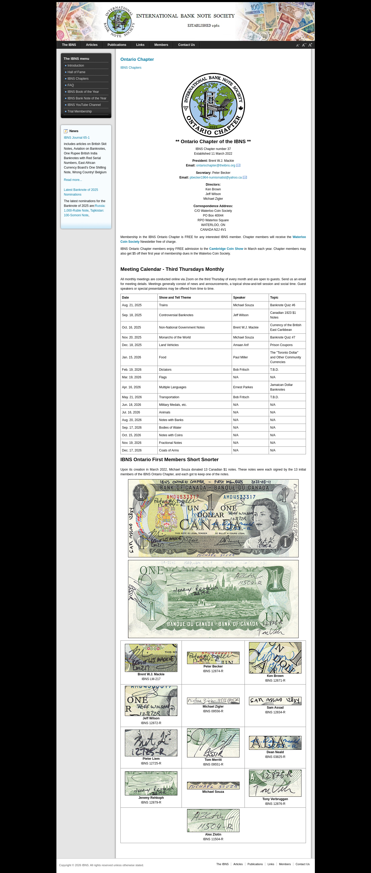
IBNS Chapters (130, 67)
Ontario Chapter (137, 59)
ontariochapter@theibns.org (215, 165)
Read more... (73, 180)
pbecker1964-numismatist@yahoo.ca (216, 177)
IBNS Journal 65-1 (77, 137)
